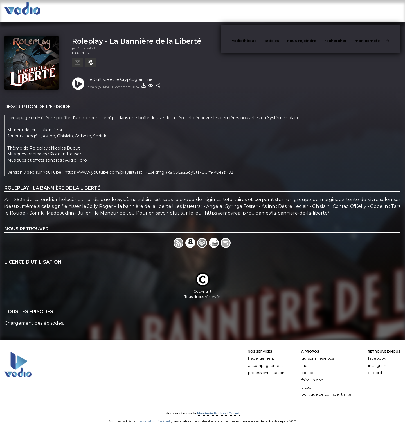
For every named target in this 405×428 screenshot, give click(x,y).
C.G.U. (306, 382)
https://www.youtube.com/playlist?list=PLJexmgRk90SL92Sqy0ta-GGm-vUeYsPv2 (148, 166)
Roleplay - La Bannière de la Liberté (136, 35)
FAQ (304, 360)
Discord (375, 367)
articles (284, 11)
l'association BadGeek (154, 416)
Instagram (377, 360)
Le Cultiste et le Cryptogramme (119, 73)
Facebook (377, 353)
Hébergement (261, 353)
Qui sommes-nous (318, 353)
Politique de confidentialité (326, 389)
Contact (309, 367)
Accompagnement (265, 360)
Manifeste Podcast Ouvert (218, 408)
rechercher (346, 11)
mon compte (376, 11)
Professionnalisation (266, 367)
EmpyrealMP (86, 42)
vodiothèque (258, 11)
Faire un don (312, 374)
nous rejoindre (313, 11)
